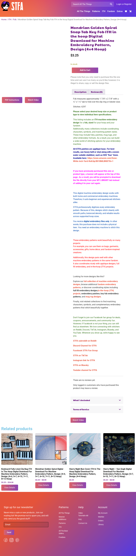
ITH (103, 11)
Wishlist (101, 517)
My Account (102, 513)
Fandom (111, 11)
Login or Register (124, 4)
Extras (120, 11)
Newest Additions (62, 518)
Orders (100, 521)
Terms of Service (81, 409)
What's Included (81, 400)
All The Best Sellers (63, 532)
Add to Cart (85, 70)
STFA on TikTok (80, 355)
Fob (14, 19)
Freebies (62, 537)
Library (101, 524)
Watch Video (78, 420)
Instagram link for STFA (84, 360)
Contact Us (82, 523)
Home (3, 19)
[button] (97, 400)
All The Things (83, 11)
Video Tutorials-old (83, 514)
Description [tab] (80, 91)
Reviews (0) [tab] (97, 91)
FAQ (80, 519)
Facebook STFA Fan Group (85, 350)
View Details (9, 487)
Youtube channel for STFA (85, 370)
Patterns (96, 11)
